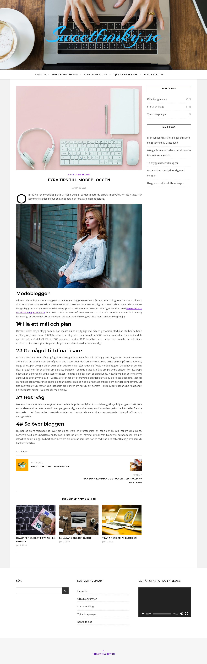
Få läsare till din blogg (75, 538)
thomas (23, 451)
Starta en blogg (95, 74)
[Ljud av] (181, 613)
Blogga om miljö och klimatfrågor (165, 183)
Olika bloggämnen (65, 74)
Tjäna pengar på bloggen (119, 538)
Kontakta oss (153, 74)
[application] (164, 602)
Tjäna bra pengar (125, 74)
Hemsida (40, 74)
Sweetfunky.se (103, 35)
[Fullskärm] (186, 613)
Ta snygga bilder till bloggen (163, 162)
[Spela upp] (142, 613)
